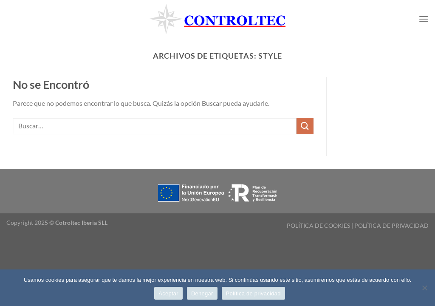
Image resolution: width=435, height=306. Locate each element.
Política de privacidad (253, 293)
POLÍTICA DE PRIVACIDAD (391, 225)
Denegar (202, 293)
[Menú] (423, 18)
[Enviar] (305, 126)
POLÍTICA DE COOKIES (318, 225)
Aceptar (168, 293)
